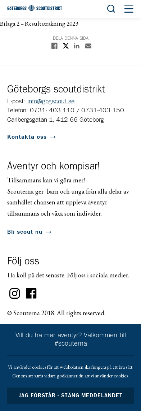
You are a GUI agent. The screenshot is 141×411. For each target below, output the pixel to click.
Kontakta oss (27, 137)
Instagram (14, 293)
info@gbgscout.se (50, 101)
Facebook (31, 293)
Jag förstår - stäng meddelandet (70, 395)
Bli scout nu (24, 232)
